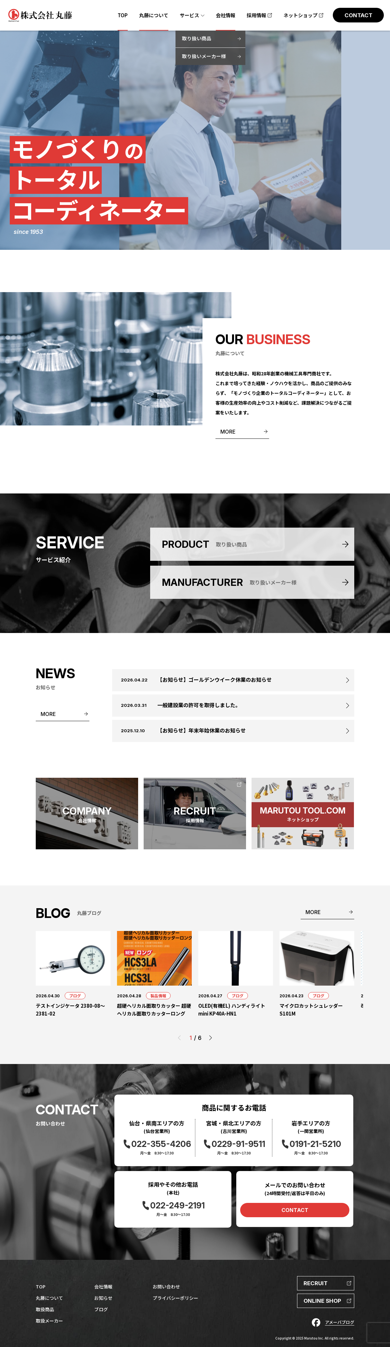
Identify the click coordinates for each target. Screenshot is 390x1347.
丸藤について (49, 1298)
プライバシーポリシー (175, 1298)
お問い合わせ (166, 1286)
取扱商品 (45, 1309)
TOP (41, 1286)
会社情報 (103, 1286)
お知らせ (103, 1298)
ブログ (75, 995)
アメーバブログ (339, 1322)
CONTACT (294, 1210)
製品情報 (158, 995)
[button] (210, 1037)
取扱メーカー (49, 1320)
